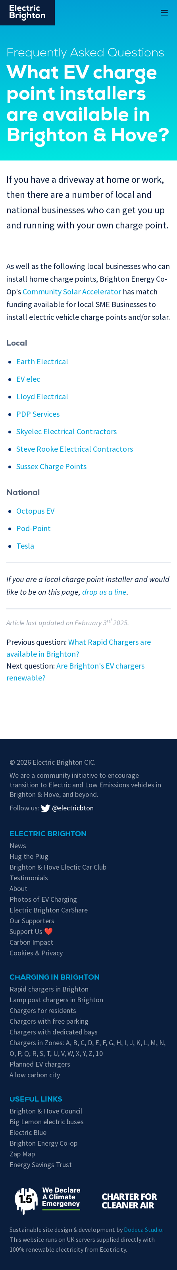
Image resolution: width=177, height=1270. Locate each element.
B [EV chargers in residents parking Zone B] (75, 1042)
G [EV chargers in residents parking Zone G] (111, 1042)
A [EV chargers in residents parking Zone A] (68, 1042)
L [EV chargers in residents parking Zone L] (145, 1042)
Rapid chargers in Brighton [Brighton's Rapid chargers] (49, 989)
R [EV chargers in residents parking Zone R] (34, 1053)
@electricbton (67, 807)
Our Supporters (32, 920)
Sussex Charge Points (51, 466)
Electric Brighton (48, 834)
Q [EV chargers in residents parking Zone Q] (26, 1053)
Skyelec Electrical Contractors (66, 431)
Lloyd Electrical (42, 396)
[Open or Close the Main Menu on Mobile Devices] (164, 12)
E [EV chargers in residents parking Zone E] (97, 1042)
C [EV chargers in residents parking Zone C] (83, 1042)
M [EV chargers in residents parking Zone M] (153, 1042)
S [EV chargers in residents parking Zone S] (41, 1053)
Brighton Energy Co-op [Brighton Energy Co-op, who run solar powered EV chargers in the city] (43, 1143)
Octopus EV (35, 511)
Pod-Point (33, 528)
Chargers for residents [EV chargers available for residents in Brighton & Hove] (43, 1010)
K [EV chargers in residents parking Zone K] (138, 1042)
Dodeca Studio (143, 1229)
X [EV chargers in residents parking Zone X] (77, 1053)
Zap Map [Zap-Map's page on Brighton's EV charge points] (22, 1153)
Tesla (25, 546)
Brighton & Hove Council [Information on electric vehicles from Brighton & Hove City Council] (46, 1110)
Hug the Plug (29, 856)
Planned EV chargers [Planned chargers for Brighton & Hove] (40, 1064)
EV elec (28, 379)
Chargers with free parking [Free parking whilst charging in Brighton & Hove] (49, 1021)
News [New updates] (18, 845)
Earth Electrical (42, 361)
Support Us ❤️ (31, 931)
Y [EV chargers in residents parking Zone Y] (84, 1053)
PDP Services (38, 414)
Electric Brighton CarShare (49, 909)
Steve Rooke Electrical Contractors (74, 449)
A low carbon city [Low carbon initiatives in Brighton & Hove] (35, 1074)
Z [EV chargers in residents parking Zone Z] (90, 1053)
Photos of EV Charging (43, 899)
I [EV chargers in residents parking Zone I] (125, 1042)
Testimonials (29, 877)
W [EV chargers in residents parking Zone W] (70, 1053)
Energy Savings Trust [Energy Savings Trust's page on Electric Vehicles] (41, 1164)
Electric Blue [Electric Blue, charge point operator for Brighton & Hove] (28, 1132)
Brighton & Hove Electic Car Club (58, 867)
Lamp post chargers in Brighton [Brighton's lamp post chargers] (56, 999)
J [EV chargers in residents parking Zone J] (131, 1042)
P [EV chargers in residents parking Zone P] (19, 1053)
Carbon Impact (31, 942)
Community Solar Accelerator (72, 291)
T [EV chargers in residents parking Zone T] (48, 1053)
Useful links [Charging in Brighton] (36, 1100)
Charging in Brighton (55, 978)
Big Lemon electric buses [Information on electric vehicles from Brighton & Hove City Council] (47, 1121)
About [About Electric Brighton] (18, 888)
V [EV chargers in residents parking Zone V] (62, 1053)
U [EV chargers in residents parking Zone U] (55, 1053)
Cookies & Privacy (36, 952)
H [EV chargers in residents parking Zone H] (118, 1042)
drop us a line (104, 592)
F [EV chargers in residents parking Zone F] (104, 1042)
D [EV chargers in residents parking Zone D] (90, 1042)
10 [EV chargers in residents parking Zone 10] (99, 1053)
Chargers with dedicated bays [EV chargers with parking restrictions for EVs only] (54, 1031)
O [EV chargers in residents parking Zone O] (12, 1053)
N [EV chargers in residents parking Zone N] (161, 1042)
